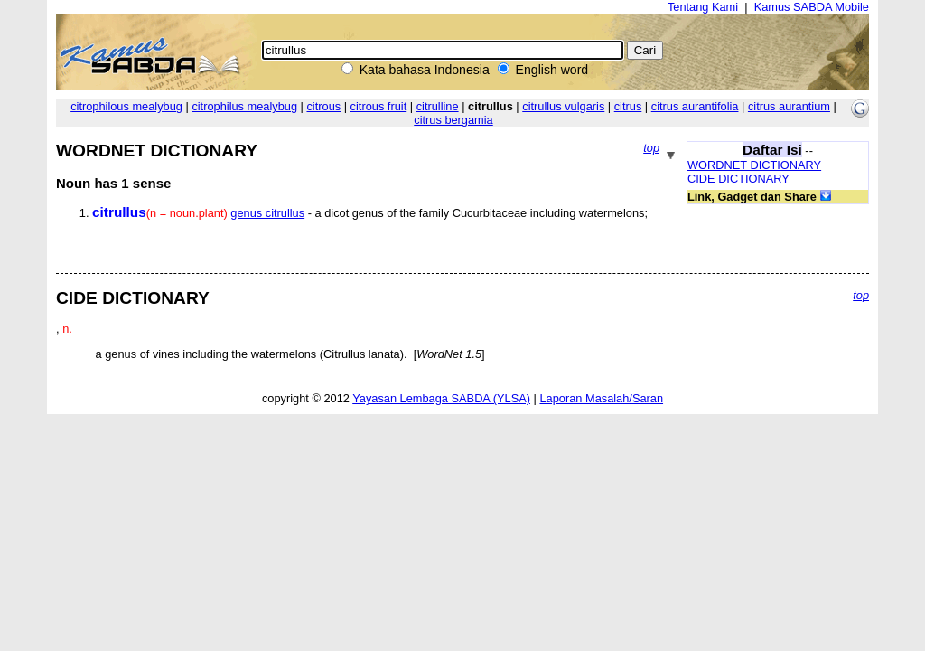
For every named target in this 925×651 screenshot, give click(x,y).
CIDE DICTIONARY (738, 178)
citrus (628, 106)
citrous (323, 106)
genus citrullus (267, 213)
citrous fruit (378, 106)
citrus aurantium (789, 106)
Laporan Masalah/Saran (601, 398)
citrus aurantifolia (695, 106)
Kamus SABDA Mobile (811, 7)
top (651, 148)
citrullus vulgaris (563, 106)
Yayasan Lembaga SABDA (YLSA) (441, 398)
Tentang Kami (703, 7)
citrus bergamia (453, 120)
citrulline (437, 106)
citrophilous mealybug (126, 106)
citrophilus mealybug (244, 106)
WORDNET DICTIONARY (754, 165)
